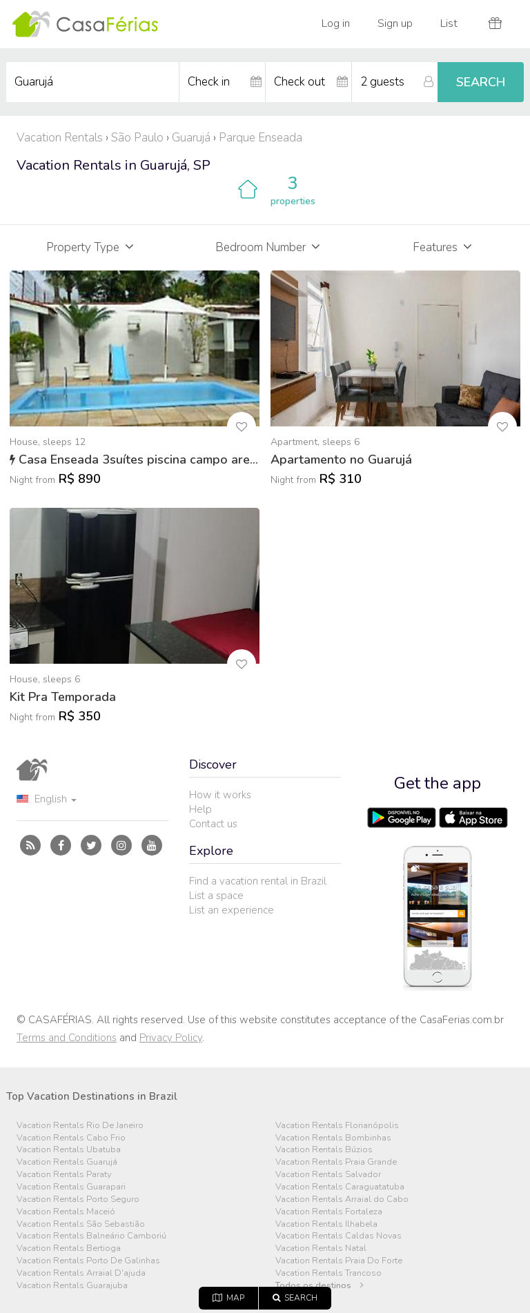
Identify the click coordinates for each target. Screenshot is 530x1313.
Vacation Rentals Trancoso (328, 1273)
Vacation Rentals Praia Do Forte (338, 1261)
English (47, 799)
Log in (336, 23)
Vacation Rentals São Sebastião (81, 1224)
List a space (216, 895)
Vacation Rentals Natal (320, 1248)
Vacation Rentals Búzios (324, 1150)
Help (200, 809)
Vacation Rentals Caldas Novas (338, 1236)
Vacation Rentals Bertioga (69, 1248)
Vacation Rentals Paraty (64, 1175)
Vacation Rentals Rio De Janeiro (80, 1126)
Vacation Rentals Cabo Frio (71, 1138)
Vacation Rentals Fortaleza (328, 1212)
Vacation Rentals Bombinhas (333, 1138)
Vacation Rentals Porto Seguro (78, 1199)
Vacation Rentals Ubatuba (69, 1150)
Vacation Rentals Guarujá (67, 1162)
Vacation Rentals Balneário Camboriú (91, 1236)
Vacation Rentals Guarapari (71, 1187)
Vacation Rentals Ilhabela (326, 1224)
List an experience (231, 910)
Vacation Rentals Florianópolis (337, 1126)
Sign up (395, 23)
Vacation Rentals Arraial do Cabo (342, 1199)
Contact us (213, 824)
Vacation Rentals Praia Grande (336, 1162)
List (449, 23)
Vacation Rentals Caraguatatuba (339, 1187)
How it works (220, 795)
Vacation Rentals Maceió (66, 1212)
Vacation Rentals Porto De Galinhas (88, 1261)
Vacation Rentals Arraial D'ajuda (81, 1273)
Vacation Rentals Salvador (328, 1175)
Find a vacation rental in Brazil (257, 881)
